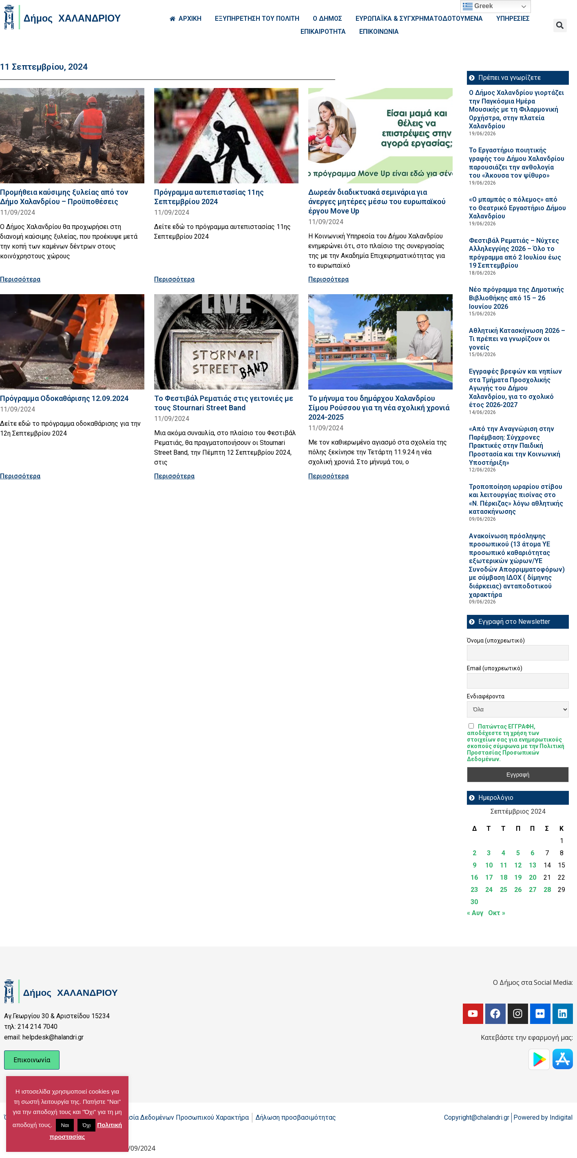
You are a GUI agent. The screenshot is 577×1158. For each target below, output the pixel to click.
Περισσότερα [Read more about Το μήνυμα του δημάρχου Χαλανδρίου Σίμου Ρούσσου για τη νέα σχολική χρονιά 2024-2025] (328, 476)
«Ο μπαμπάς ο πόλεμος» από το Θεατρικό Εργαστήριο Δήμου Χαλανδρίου (517, 208)
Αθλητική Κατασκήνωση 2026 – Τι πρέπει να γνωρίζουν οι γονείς (517, 339)
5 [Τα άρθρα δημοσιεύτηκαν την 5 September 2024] (518, 853)
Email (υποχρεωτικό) (494, 668)
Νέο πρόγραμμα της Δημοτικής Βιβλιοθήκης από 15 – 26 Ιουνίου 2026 (516, 298)
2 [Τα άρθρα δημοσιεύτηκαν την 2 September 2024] (474, 853)
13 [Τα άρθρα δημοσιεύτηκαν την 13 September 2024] (532, 865)
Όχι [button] (86, 1125)
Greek (478, 6)
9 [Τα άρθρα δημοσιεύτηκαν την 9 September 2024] (474, 865)
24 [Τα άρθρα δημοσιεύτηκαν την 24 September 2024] (489, 890)
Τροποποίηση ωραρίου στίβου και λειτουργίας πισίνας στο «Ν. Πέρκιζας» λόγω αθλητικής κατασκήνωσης (516, 499)
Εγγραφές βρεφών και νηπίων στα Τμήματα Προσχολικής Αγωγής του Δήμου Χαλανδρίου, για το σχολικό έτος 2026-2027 (515, 388)
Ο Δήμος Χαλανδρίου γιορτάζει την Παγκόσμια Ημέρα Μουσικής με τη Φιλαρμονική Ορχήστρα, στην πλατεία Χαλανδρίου (516, 109)
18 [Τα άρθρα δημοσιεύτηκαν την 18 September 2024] (503, 877)
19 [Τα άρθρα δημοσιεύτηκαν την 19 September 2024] (518, 877)
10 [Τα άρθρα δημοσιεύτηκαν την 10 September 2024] (489, 865)
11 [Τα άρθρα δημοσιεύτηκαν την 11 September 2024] (503, 865)
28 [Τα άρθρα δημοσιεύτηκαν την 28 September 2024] (547, 890)
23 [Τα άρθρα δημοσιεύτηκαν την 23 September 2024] (474, 890)
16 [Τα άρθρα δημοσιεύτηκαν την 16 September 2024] (474, 877)
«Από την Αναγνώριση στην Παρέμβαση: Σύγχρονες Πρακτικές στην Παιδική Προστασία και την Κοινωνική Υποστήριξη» (514, 445)
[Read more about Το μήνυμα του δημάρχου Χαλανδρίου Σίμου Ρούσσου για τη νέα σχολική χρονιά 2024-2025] (380, 342)
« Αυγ (475, 913)
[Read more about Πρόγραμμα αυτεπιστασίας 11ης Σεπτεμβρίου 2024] (226, 135)
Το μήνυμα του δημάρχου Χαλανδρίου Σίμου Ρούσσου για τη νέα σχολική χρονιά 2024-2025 (378, 407)
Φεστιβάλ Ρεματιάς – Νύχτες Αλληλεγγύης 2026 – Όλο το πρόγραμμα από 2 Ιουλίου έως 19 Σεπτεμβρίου (515, 253)
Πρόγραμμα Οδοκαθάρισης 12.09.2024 (64, 398)
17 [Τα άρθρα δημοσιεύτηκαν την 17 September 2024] (489, 877)
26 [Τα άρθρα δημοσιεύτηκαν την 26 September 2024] (518, 890)
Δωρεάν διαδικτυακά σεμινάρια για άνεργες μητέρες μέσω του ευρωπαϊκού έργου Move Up (377, 201)
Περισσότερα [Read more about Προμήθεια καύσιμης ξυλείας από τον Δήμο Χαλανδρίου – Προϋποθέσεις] (20, 279)
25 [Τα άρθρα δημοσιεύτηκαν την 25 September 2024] (503, 890)
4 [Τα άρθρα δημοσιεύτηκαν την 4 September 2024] (503, 853)
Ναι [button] (65, 1125)
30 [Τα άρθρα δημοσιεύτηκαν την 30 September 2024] (474, 902)
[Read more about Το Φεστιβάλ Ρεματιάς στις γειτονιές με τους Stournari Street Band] (226, 342)
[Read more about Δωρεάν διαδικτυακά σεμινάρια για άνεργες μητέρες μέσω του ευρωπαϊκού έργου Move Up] (380, 135)
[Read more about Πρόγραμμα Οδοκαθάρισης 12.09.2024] (72, 342)
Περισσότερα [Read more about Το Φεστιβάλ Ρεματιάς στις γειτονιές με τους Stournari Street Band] (174, 476)
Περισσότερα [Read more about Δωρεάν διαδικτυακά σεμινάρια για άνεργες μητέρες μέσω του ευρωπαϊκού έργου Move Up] (328, 279)
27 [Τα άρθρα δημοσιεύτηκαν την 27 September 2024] (532, 890)
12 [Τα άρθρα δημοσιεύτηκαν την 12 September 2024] (518, 865)
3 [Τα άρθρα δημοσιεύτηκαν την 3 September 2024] (489, 853)
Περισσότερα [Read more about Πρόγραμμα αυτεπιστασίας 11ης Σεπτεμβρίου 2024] (174, 279)
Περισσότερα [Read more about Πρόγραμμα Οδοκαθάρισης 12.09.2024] (20, 476)
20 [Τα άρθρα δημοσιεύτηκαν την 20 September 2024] (532, 877)
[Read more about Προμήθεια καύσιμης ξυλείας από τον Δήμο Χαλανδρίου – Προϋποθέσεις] (72, 135)
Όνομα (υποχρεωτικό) (496, 640)
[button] (560, 25)
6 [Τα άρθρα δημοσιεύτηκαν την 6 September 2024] (532, 853)
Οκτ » (496, 913)
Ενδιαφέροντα (485, 696)
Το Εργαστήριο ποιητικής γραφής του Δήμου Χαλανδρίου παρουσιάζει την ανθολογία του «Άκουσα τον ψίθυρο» (516, 162)
